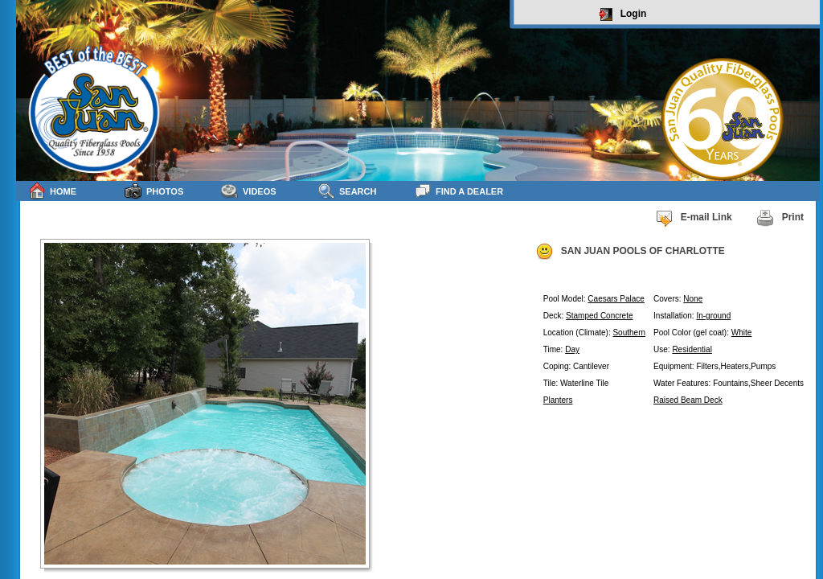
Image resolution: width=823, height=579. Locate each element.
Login (623, 14)
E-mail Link (693, 218)
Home (52, 191)
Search (346, 191)
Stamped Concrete (599, 315)
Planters (558, 400)
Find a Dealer (458, 191)
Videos (248, 191)
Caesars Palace (616, 298)
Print (780, 218)
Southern (628, 332)
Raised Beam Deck (688, 400)
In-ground (713, 315)
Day (572, 349)
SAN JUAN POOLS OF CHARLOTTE (630, 252)
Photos (154, 191)
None (692, 298)
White (741, 332)
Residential (691, 349)
